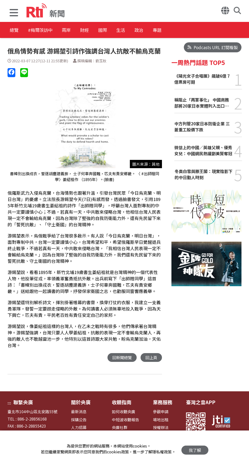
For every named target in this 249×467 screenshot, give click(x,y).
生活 (141, 30)
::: (9, 403)
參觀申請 (161, 412)
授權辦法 (161, 427)
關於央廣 (80, 402)
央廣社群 (119, 427)
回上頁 (151, 358)
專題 (185, 30)
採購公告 (79, 420)
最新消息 (79, 412)
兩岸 (76, 30)
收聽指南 (121, 402)
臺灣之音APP (200, 402)
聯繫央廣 (23, 402)
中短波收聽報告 (125, 420)
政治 (163, 30)
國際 (119, 30)
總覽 (14, 30)
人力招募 (79, 427)
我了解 (195, 449)
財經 (98, 30)
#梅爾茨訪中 (45, 30)
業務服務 (162, 402)
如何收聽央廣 (123, 412)
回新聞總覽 (120, 358)
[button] (14, 13)
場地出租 (161, 420)
